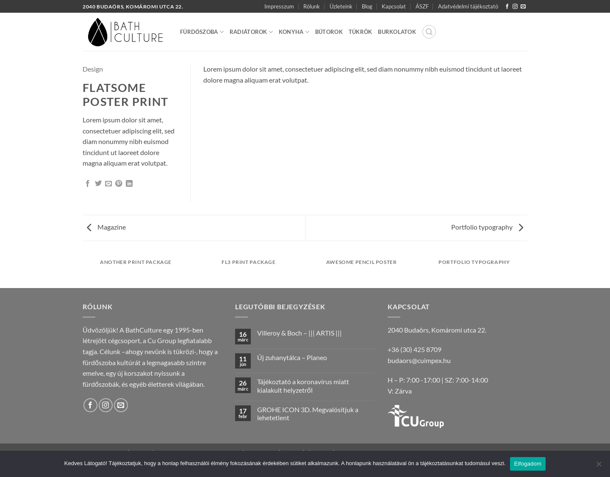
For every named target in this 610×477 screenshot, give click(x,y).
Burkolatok (397, 31)
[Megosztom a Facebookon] (87, 184)
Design (93, 69)
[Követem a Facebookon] (507, 7)
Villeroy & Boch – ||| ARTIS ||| (299, 333)
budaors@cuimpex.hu (419, 360)
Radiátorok (251, 32)
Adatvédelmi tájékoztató (468, 6)
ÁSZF (422, 6)
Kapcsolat (394, 6)
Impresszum (279, 6)
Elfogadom (527, 463)
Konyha (294, 32)
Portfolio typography (487, 227)
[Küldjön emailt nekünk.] (523, 7)
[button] (429, 32)
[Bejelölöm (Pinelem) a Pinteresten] (118, 184)
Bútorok (329, 31)
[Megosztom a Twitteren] (98, 184)
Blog (367, 6)
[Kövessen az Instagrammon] (515, 7)
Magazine (106, 227)
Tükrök (360, 31)
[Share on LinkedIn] (129, 184)
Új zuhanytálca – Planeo (292, 357)
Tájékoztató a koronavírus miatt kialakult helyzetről (303, 385)
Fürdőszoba (202, 32)
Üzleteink (341, 6)
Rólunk (311, 6)
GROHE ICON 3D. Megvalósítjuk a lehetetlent (307, 413)
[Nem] (598, 466)
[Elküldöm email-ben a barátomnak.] (108, 184)
